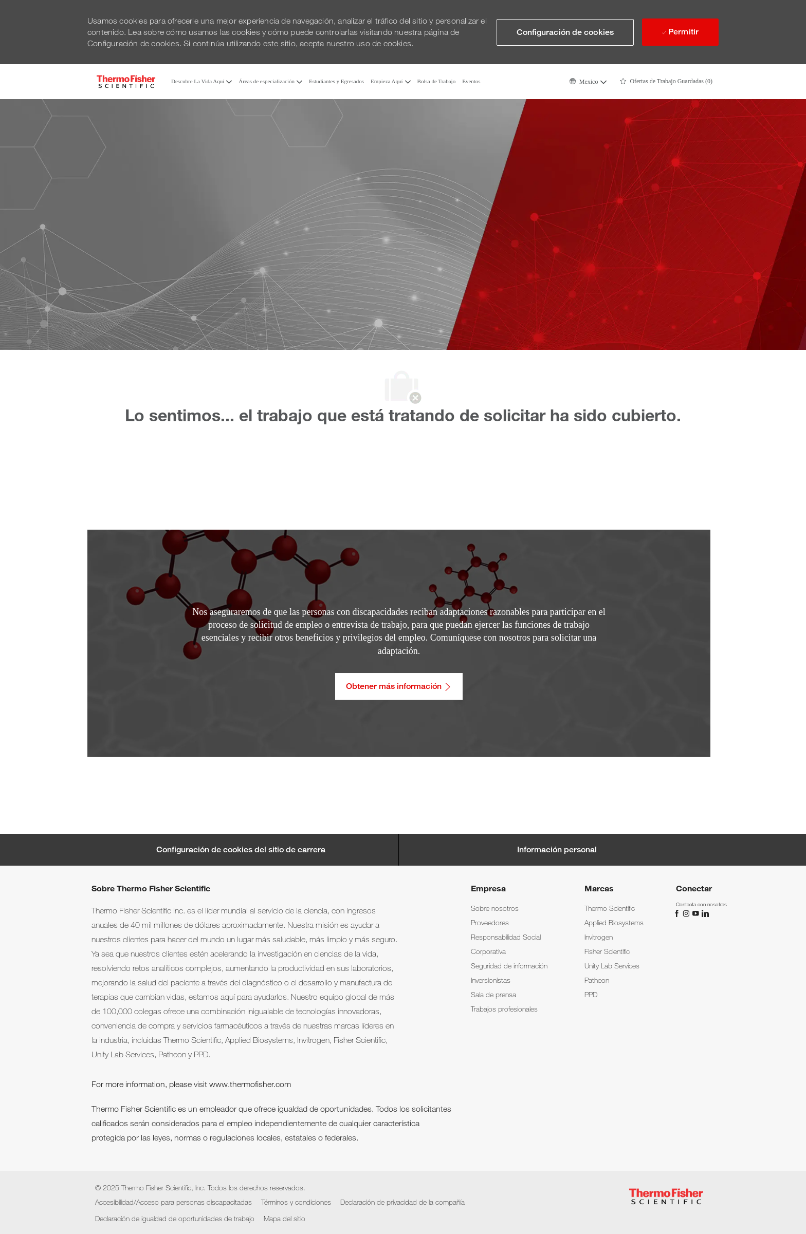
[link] (495, 908)
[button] (587, 81)
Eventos (471, 81)
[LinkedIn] (704, 913)
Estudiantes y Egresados (336, 81)
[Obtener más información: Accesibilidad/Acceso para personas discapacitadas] (399, 686)
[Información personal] (557, 850)
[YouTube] (696, 913)
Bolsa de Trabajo (436, 81)
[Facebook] (678, 913)
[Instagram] (687, 913)
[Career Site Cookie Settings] (241, 850)
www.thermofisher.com (250, 1084)
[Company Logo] (125, 81)
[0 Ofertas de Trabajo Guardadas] (666, 81)
